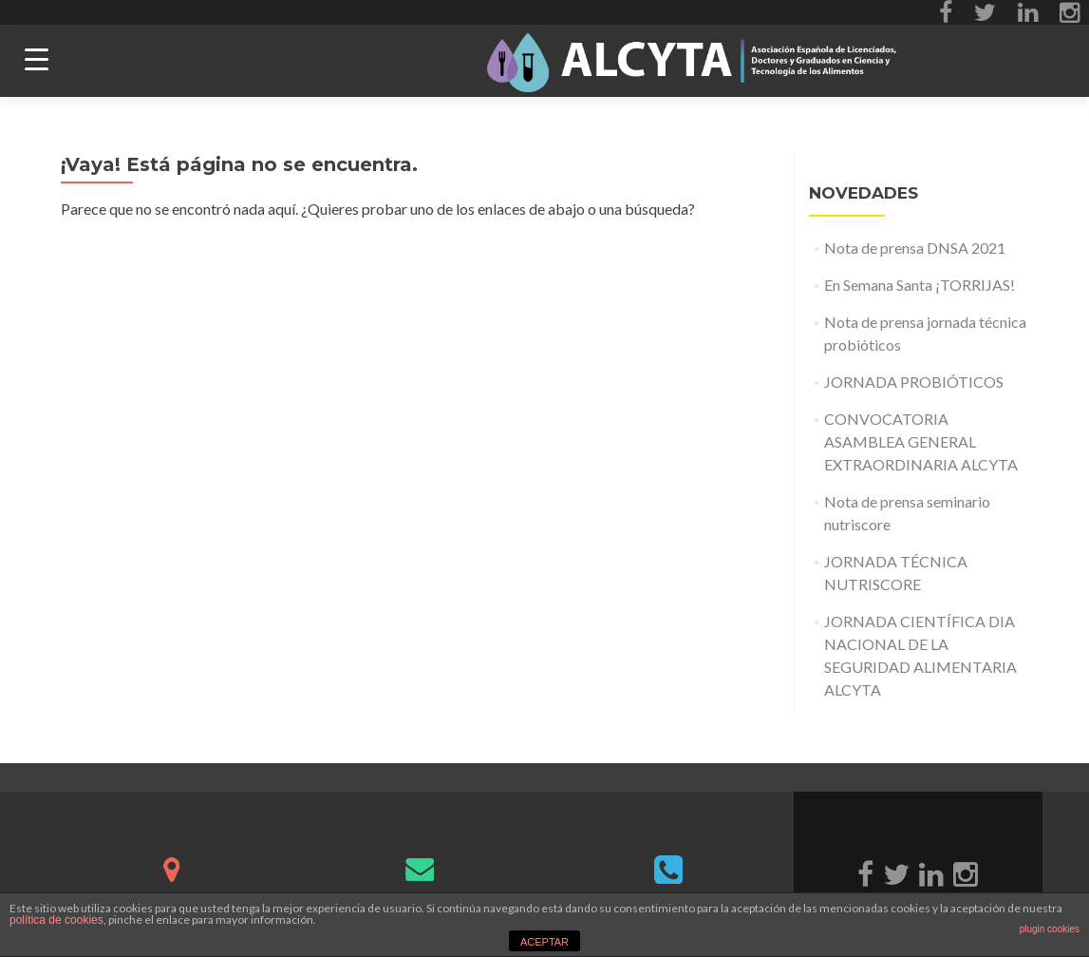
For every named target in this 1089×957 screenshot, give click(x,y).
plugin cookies (1050, 929)
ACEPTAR (544, 941)
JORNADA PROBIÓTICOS (914, 382)
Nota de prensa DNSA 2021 (914, 248)
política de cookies (56, 920)
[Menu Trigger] (36, 59)
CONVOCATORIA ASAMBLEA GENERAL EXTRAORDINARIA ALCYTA (921, 441)
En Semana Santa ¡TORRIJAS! (919, 285)
